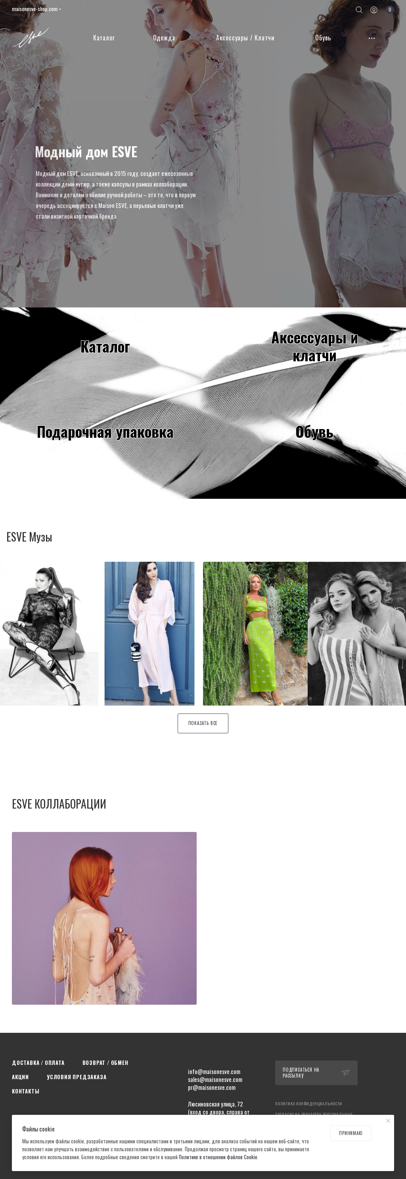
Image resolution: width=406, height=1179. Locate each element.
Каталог (105, 346)
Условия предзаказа (76, 1077)
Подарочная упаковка (105, 431)
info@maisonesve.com (214, 1071)
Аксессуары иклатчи (314, 346)
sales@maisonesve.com (215, 1079)
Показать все (203, 723)
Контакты (25, 1091)
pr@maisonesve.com (212, 1087)
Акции (20, 1077)
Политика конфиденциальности (308, 1104)
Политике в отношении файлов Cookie (218, 1157)
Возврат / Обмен (105, 1062)
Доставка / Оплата (38, 1062)
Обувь (314, 431)
